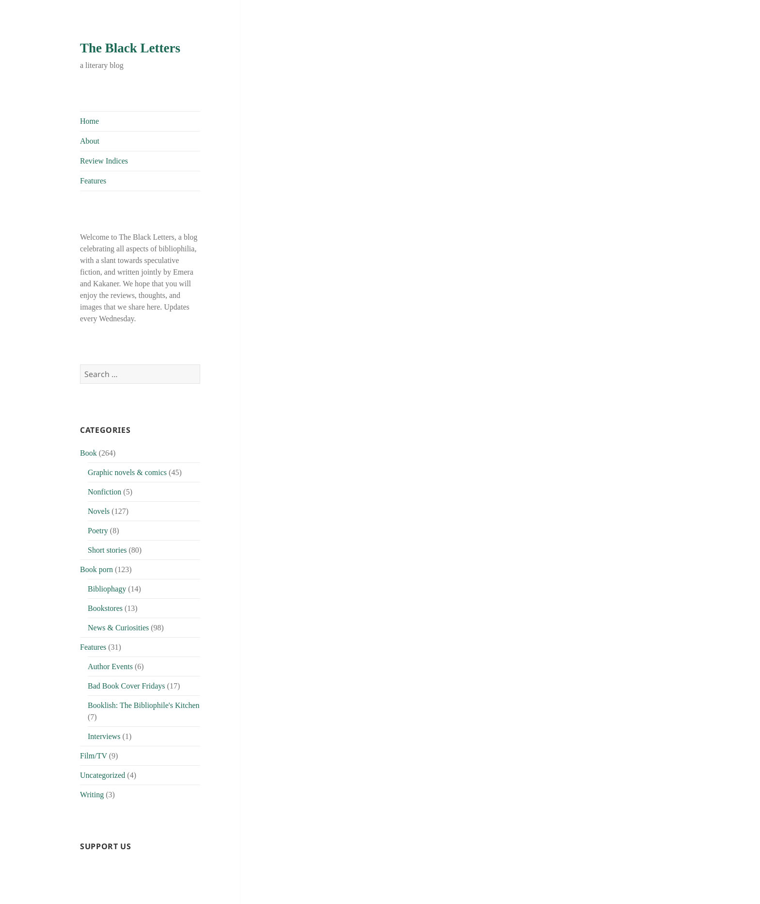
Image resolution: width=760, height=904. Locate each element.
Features (93, 181)
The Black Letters (130, 48)
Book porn (96, 569)
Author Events (110, 666)
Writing (92, 794)
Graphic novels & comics (127, 472)
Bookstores (105, 608)
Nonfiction (104, 492)
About (89, 141)
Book (88, 453)
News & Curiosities (118, 628)
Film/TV (93, 756)
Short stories (107, 550)
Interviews (104, 736)
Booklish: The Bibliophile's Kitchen (144, 705)
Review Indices (104, 161)
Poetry (98, 530)
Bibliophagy (107, 589)
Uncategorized (102, 775)
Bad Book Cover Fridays (126, 686)
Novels (99, 511)
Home (89, 121)
